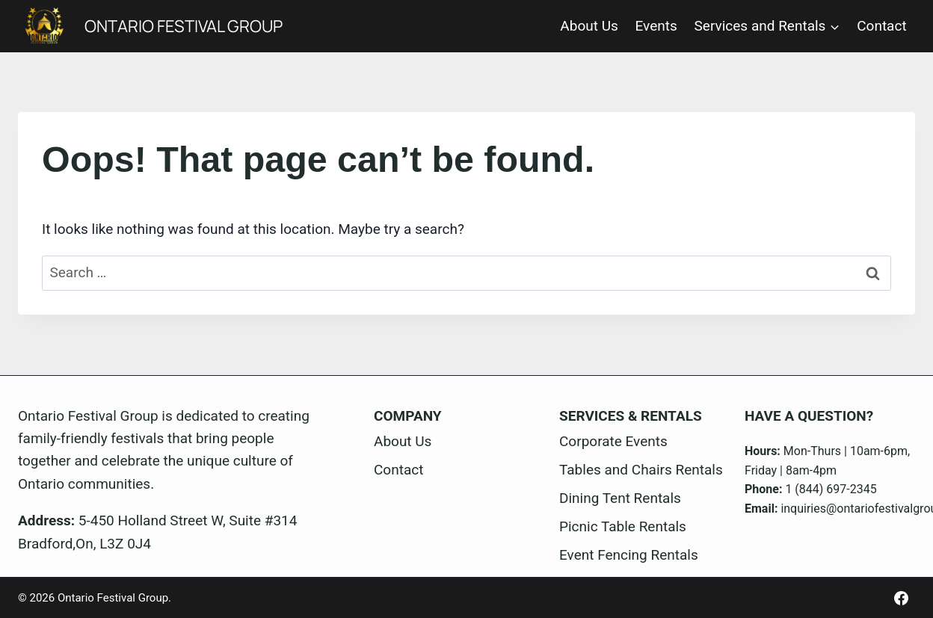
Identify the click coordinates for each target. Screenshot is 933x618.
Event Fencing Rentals (628, 554)
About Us (589, 25)
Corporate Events (613, 441)
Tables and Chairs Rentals (641, 469)
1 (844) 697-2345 (830, 489)
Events (656, 25)
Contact (881, 25)
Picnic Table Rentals (622, 526)
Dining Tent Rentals (620, 498)
